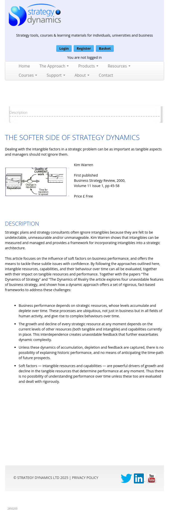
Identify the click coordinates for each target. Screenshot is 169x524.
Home (24, 66)
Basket (105, 48)
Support (56, 75)
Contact (106, 75)
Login (64, 48)
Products (88, 66)
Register (84, 48)
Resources (119, 66)
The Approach (54, 66)
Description (18, 112)
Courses (28, 75)
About (82, 75)
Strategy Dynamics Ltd (38, 477)
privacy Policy (85, 477)
